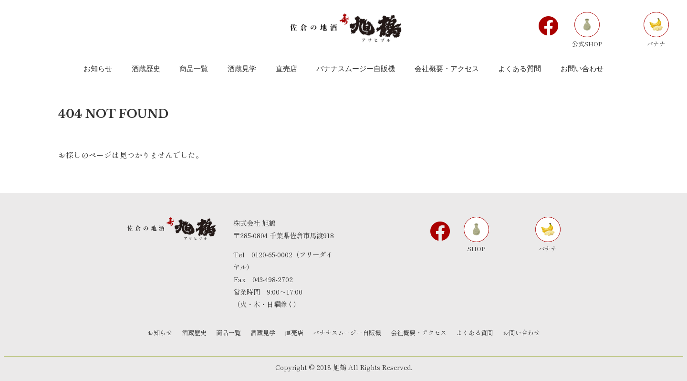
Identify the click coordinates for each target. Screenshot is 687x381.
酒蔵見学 (262, 332)
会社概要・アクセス (419, 332)
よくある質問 (474, 332)
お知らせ (159, 332)
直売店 (294, 332)
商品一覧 (228, 332)
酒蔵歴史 (194, 332)
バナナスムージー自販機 (347, 332)
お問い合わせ (521, 332)
